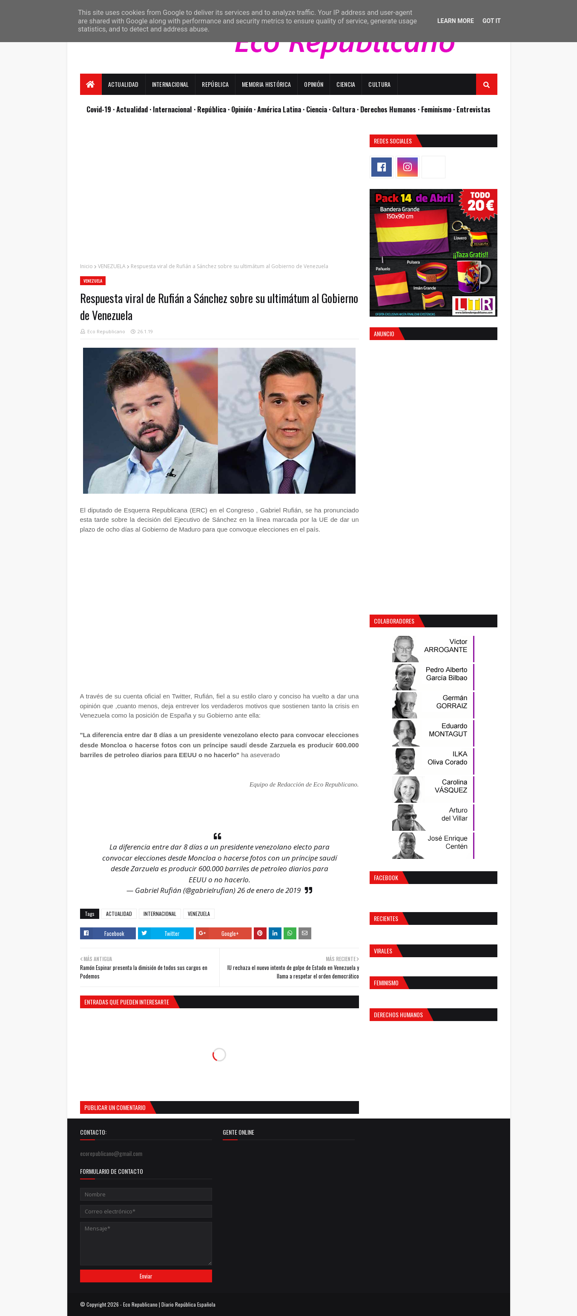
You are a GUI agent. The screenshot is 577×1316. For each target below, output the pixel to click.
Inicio (86, 266)
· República (211, 109)
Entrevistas (473, 109)
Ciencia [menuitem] (345, 84)
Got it (491, 20)
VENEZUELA (112, 266)
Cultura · (346, 109)
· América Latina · (280, 109)
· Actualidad (131, 109)
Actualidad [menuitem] (123, 84)
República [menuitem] (215, 84)
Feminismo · (438, 109)
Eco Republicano (106, 331)
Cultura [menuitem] (379, 84)
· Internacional (171, 109)
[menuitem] (91, 84)
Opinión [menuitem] (313, 84)
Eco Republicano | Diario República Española (169, 1304)
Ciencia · (319, 109)
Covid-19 (99, 109)
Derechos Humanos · (390, 109)
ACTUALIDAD (119, 913)
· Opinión (241, 109)
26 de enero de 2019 (269, 890)
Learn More (455, 20)
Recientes (386, 918)
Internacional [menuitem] (170, 84)
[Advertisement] (219, 194)
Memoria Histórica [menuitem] (266, 84)
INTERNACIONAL (160, 913)
